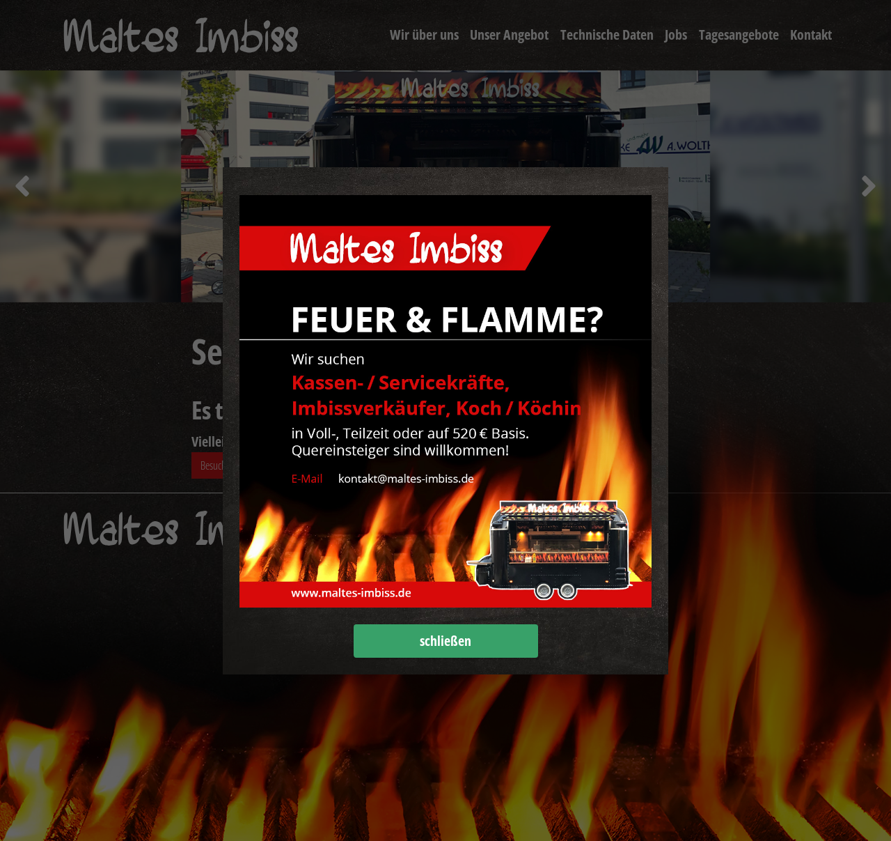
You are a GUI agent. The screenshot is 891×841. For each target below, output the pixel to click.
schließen (445, 640)
